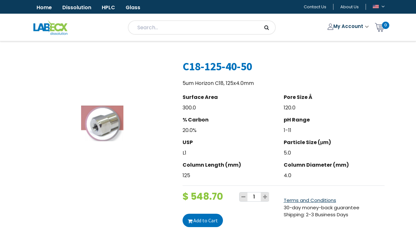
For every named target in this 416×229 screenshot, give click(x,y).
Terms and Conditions (310, 200)
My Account (346, 26)
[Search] (266, 27)
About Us (349, 7)
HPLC (108, 7)
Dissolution (76, 7)
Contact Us (315, 7)
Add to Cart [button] (203, 220)
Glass (133, 7)
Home (44, 7)
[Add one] (265, 196)
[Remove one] (243, 196)
